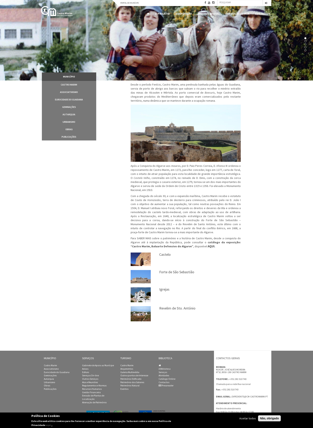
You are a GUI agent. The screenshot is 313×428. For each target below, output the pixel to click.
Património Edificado (131, 378)
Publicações (69, 136)
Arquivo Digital (208, 13)
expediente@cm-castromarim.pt (250, 396)
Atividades (164, 375)
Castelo (165, 254)
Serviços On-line (90, 375)
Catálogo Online (167, 378)
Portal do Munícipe (129, 3)
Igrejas (164, 289)
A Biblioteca (164, 368)
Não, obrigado (269, 418)
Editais (85, 372)
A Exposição (183, 13)
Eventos (124, 389)
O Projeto (162, 13)
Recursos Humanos (92, 389)
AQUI (211, 246)
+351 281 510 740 (237, 379)
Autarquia (69, 114)
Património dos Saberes (132, 382)
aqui (48, 425)
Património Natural (129, 385)
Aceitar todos (247, 418)
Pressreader (166, 385)
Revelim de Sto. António (177, 308)
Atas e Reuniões (90, 382)
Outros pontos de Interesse (134, 375)
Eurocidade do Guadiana (69, 99)
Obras (69, 129)
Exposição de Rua (237, 13)
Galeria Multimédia (129, 372)
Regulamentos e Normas (94, 385)
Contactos (263, 13)
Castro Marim (69, 84)
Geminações (69, 106)
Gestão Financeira (91, 392)
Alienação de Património (94, 402)
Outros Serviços (90, 378)
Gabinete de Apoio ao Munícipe (98, 365)
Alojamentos (126, 368)
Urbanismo (69, 121)
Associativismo (69, 92)
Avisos (85, 368)
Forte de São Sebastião (176, 272)
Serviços (163, 372)
